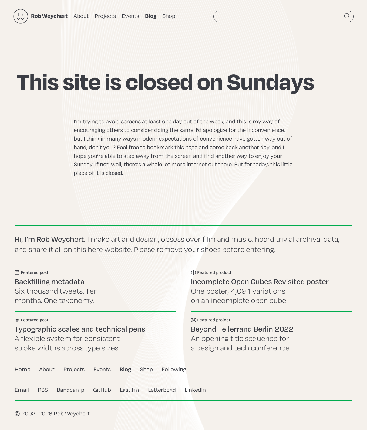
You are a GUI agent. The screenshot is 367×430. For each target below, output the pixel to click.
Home (22, 369)
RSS (43, 390)
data (331, 239)
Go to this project (271, 335)
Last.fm (129, 390)
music (241, 239)
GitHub (102, 390)
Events (130, 16)
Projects (105, 16)
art (115, 239)
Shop (168, 16)
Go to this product (271, 288)
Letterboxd (162, 390)
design (147, 239)
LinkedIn (195, 390)
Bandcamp (70, 390)
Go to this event (95, 288)
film (209, 239)
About (81, 16)
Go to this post (95, 335)
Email (22, 390)
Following (174, 369)
